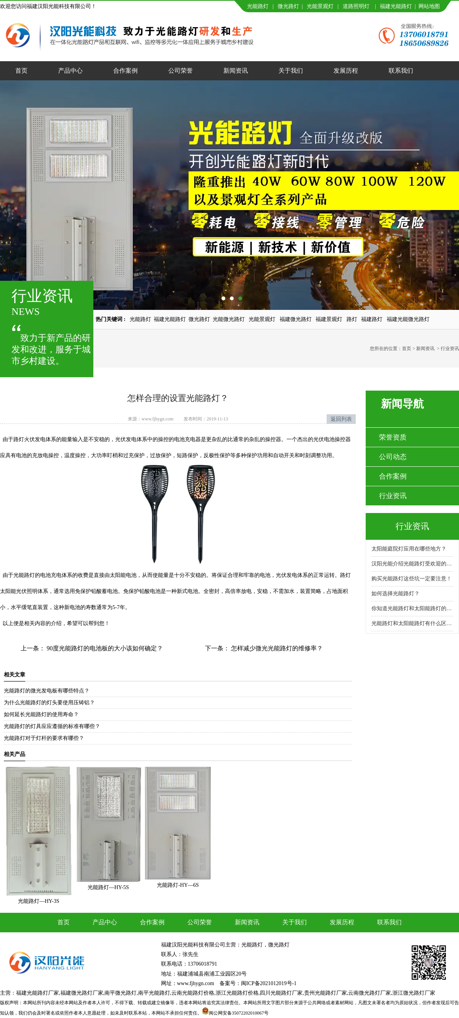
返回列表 (341, 419)
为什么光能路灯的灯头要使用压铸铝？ (49, 702)
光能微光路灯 (229, 319)
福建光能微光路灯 (408, 319)
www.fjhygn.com (157, 419)
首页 (21, 70)
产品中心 (70, 70)
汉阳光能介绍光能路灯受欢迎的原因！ (412, 564)
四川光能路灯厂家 (281, 993)
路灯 (352, 319)
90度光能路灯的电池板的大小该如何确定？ (104, 648)
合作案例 (125, 70)
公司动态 (393, 457)
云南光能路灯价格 (192, 993)
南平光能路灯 (154, 993)
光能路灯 (258, 6)
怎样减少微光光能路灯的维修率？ (276, 648)
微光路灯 (288, 6)
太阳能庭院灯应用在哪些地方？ (408, 549)
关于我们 (290, 70)
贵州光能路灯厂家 (325, 993)
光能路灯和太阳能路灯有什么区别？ (412, 623)
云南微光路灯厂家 (369, 993)
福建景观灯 (329, 319)
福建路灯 (371, 319)
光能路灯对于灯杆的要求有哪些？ (44, 738)
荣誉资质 (393, 437)
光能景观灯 (320, 6)
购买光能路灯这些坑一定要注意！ (411, 578)
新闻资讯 (235, 70)
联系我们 (401, 70)
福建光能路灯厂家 (37, 993)
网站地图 (429, 6)
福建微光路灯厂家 (81, 993)
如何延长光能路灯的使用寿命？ (41, 714)
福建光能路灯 (396, 6)
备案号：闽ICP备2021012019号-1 (258, 983)
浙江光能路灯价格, (238, 993)
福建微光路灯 (296, 319)
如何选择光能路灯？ (395, 593)
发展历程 (346, 70)
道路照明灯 (356, 6)
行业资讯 (393, 496)
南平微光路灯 (120, 993)
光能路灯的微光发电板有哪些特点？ (47, 691)
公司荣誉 (180, 70)
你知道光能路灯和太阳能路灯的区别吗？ (412, 608)
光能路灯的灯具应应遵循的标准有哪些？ (52, 726)
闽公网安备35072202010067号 (239, 1013)
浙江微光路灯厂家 (413, 993)
